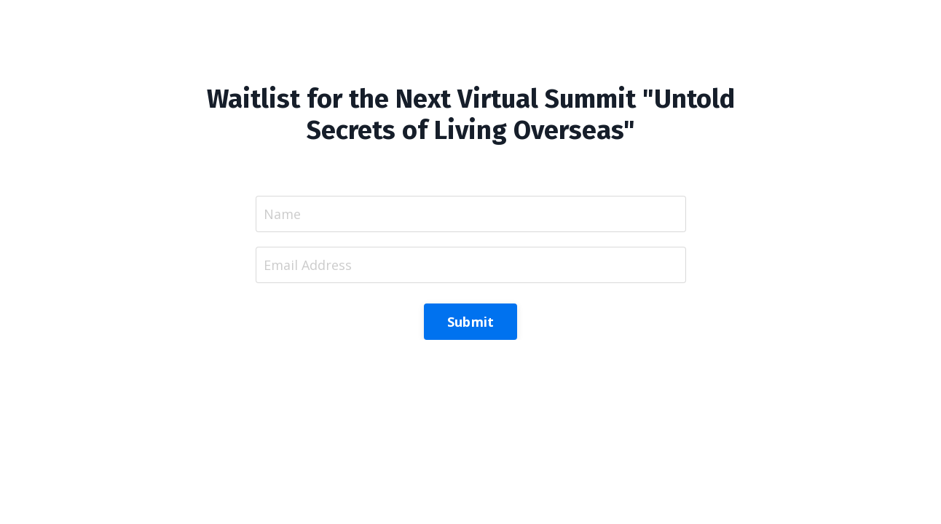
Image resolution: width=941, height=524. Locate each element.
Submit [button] (471, 321)
